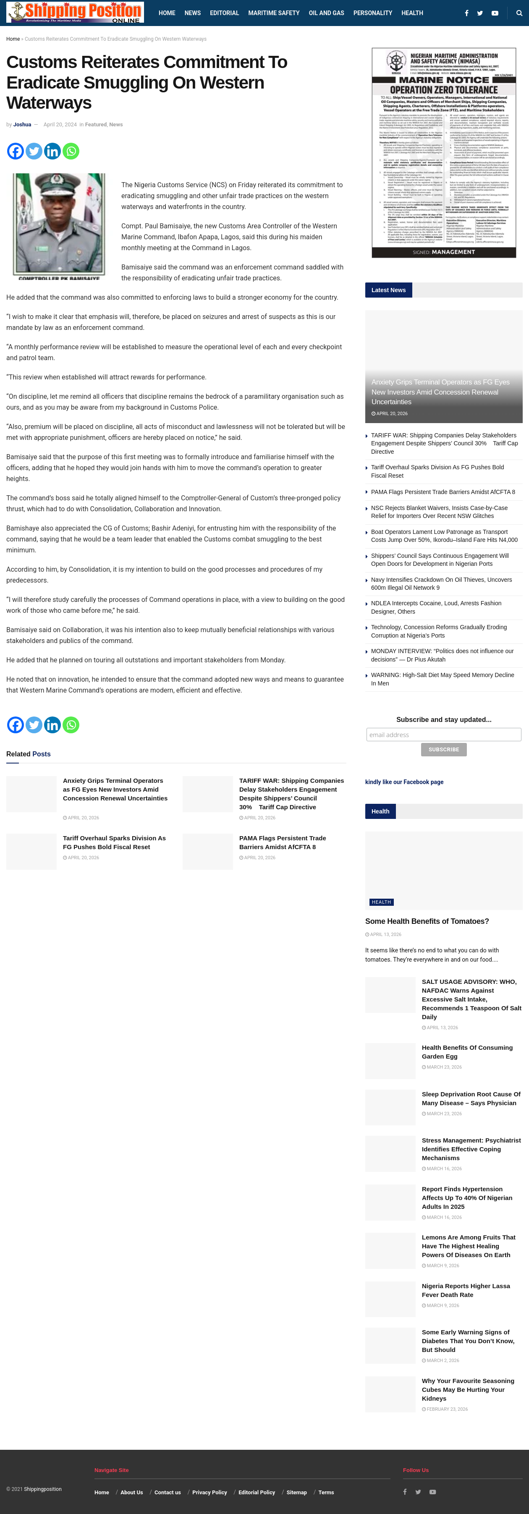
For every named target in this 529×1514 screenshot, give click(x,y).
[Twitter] (34, 151)
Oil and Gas (326, 13)
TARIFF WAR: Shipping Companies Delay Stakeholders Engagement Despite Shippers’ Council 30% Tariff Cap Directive (444, 443)
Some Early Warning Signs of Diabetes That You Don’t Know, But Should (468, 1339)
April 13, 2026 (383, 933)
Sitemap (297, 1491)
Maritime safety (273, 13)
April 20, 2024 (60, 124)
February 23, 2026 (445, 1407)
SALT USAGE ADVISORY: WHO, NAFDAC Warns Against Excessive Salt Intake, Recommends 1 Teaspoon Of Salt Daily (471, 997)
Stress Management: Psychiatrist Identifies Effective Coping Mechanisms (471, 1147)
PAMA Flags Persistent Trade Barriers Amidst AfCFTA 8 (443, 492)
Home (167, 13)
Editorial (224, 13)
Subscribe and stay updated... (444, 719)
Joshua (22, 124)
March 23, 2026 (442, 1065)
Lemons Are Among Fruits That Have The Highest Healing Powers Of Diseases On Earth (469, 1244)
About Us (131, 1491)
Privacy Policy (209, 1491)
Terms (326, 1491)
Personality (373, 13)
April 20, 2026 (81, 818)
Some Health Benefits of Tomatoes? (427, 919)
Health (412, 13)
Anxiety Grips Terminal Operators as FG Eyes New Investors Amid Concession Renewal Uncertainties (441, 392)
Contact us (168, 1491)
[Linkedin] (52, 151)
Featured (96, 124)
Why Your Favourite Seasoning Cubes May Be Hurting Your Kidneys (468, 1387)
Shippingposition (42, 1487)
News (193, 13)
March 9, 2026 (440, 1264)
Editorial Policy (256, 1491)
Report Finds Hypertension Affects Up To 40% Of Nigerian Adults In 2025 (467, 1196)
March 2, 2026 (440, 1359)
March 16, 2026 (442, 1167)
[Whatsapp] (71, 151)
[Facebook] (15, 151)
